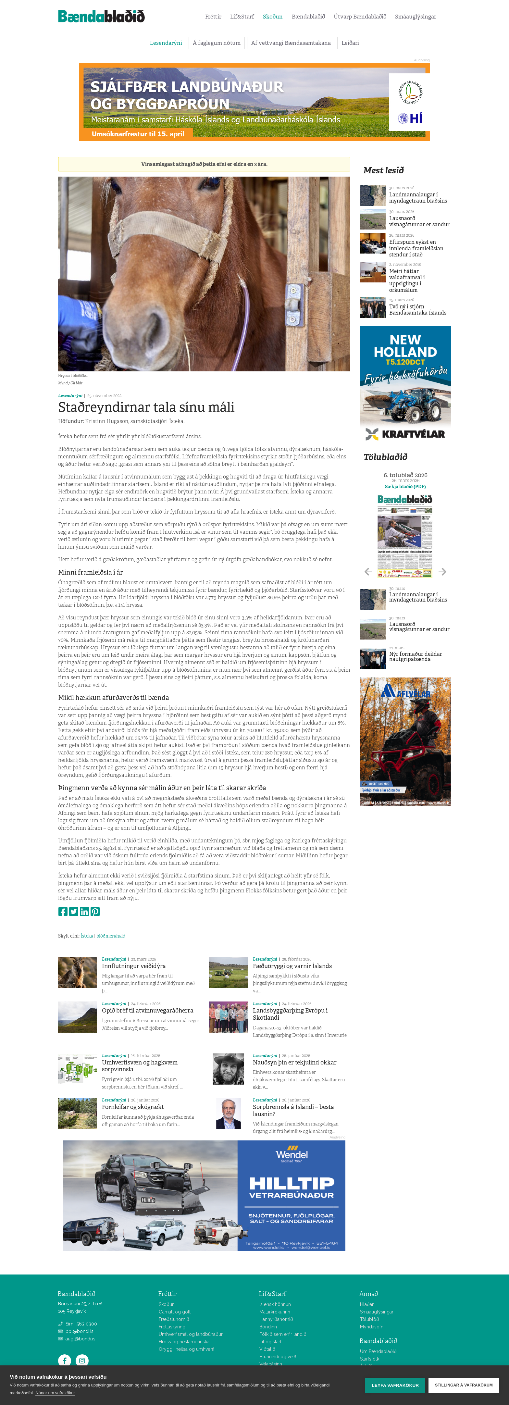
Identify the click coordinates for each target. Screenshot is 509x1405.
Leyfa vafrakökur (395, 1385)
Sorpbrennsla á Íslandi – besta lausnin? (293, 1110)
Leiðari (350, 42)
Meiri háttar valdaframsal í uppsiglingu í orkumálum (407, 280)
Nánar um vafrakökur (55, 1392)
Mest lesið (383, 170)
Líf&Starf (242, 16)
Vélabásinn (270, 1364)
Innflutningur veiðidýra (134, 966)
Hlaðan (367, 1304)
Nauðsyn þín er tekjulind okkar (295, 1062)
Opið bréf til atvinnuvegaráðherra (147, 1010)
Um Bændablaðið (378, 1351)
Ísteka (87, 936)
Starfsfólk (369, 1358)
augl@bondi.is (76, 1338)
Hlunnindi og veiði (278, 1356)
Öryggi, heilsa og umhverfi (186, 1349)
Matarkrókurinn (274, 1311)
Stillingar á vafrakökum (464, 1385)
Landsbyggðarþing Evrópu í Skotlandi (290, 1014)
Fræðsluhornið (174, 1319)
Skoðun (273, 16)
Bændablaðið (308, 16)
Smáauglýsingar (415, 16)
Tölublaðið (385, 457)
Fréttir (213, 16)
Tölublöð (369, 1319)
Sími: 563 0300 (77, 1323)
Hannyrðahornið (276, 1319)
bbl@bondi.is (75, 1331)
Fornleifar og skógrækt (133, 1107)
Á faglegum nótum (217, 42)
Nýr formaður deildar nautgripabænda (415, 657)
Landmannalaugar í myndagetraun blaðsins (418, 197)
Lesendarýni (166, 42)
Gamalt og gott (175, 1311)
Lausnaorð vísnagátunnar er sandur (419, 221)
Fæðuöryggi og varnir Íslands (292, 966)
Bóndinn (268, 1326)
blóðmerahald (110, 936)
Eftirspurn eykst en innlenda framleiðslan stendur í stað (416, 248)
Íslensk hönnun (275, 1304)
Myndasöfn (371, 1326)
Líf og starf (270, 1341)
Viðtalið (267, 1349)
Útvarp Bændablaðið (360, 16)
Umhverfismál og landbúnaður (191, 1334)
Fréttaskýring (172, 1326)
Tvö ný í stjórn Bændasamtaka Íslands (417, 309)
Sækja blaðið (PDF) (405, 487)
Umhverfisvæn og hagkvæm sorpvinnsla (140, 1066)
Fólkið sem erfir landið (282, 1334)
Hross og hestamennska (184, 1341)
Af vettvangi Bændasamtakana (291, 42)
